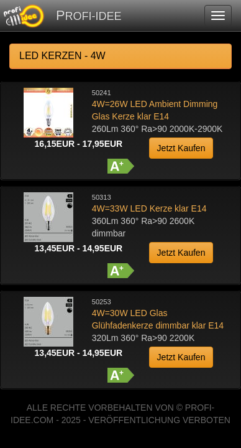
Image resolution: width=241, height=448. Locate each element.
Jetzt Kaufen (181, 148)
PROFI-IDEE (88, 15)
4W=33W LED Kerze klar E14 (149, 208)
